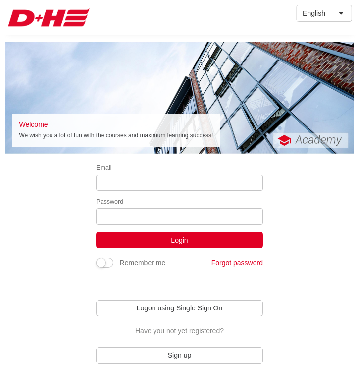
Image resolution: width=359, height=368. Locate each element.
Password (109, 201)
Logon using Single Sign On (180, 308)
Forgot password (237, 263)
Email (104, 167)
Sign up (179, 355)
